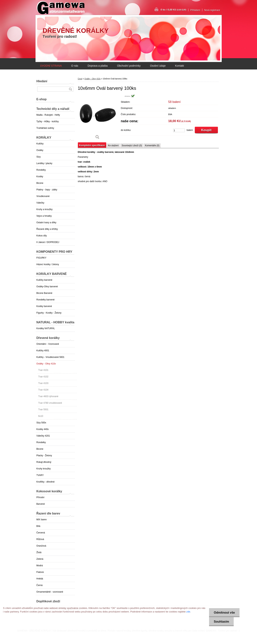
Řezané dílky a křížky (47, 229)
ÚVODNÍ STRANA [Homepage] (51, 65)
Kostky (39, 176)
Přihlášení (195, 10)
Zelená (39, 559)
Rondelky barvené (45, 299)
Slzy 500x (41, 422)
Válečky (40, 202)
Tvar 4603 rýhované (48, 396)
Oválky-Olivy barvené (47, 286)
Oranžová (41, 546)
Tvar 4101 (43, 370)
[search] (70, 89)
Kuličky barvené (44, 280)
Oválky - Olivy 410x (46, 363)
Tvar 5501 (43, 409)
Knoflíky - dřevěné (45, 481)
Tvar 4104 (43, 389)
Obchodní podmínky (129, 65)
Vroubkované (43, 196)
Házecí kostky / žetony (47, 264)
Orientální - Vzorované (47, 344)
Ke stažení (113, 145)
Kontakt (179, 65)
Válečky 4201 (43, 435)
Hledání (41, 81)
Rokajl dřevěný (43, 462)
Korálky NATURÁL (45, 328)
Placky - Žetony (44, 455)
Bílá (38, 526)
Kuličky (40, 143)
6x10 (40, 416)
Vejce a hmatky (44, 216)
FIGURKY (41, 257)
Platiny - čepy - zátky (46, 189)
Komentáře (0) (152, 145)
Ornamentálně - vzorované (49, 592)
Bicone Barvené (44, 293)
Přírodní (40, 497)
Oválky (39, 150)
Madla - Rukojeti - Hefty (48, 115)
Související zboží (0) (132, 145)
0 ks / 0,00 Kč (173, 9)
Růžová (40, 539)
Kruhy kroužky (43, 468)
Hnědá (39, 578)
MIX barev (41, 519)
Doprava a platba (98, 65)
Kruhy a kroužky (44, 209)
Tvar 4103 (43, 383)
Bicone (39, 183)
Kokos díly (41, 235)
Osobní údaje (158, 65)
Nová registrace (212, 10)
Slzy (38, 156)
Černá (39, 585)
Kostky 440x (42, 429)
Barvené (40, 504)
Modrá (39, 565)
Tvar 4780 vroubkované (50, 403)
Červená (40, 532)
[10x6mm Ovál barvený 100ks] (97, 118)
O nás (74, 65)
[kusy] (179, 130)
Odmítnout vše (224, 612)
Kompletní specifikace (92, 145)
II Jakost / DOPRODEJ (47, 242)
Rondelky (41, 170)
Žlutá (39, 552)
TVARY (40, 475)
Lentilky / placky (44, 163)
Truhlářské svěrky (45, 128)
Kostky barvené (44, 306)
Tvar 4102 (43, 376)
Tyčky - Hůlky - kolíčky (47, 121)
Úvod (80, 79)
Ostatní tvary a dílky (46, 222)
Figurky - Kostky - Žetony (48, 312)
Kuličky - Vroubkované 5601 (50, 357)
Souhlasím (221, 621)
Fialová (40, 572)
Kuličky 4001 (42, 350)
